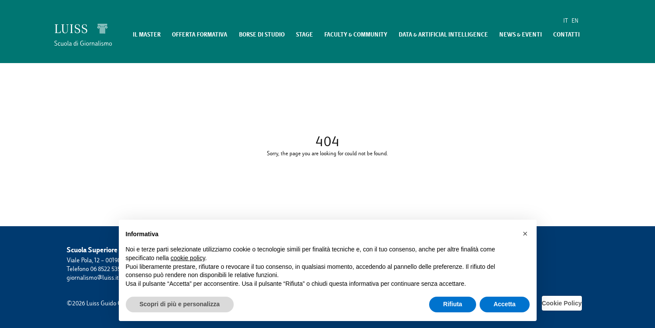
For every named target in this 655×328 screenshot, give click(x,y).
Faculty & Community (355, 34)
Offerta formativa (199, 34)
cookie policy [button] (188, 257)
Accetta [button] (505, 304)
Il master (147, 34)
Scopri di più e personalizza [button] (180, 304)
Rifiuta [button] (452, 304)
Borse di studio (262, 34)
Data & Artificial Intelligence (443, 34)
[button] (525, 234)
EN (574, 20)
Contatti (566, 34)
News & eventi (520, 34)
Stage (304, 34)
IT (565, 20)
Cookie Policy (562, 303)
